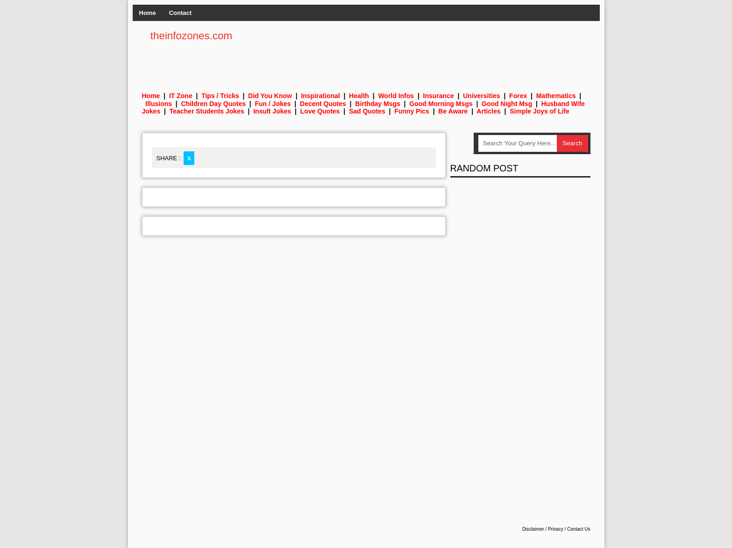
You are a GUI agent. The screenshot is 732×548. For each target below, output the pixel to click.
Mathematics (556, 96)
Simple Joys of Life (539, 111)
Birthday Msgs (377, 103)
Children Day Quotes (213, 103)
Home (147, 12)
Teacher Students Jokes (207, 111)
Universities (481, 96)
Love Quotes (320, 111)
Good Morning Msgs (440, 103)
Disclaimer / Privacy (542, 529)
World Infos (396, 96)
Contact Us (578, 529)
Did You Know (270, 96)
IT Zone (180, 96)
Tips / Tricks (220, 96)
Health (359, 96)
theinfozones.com (191, 36)
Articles (488, 111)
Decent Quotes (323, 103)
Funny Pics (411, 111)
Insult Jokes (272, 111)
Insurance (438, 96)
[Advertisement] (420, 51)
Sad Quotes (367, 111)
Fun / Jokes (273, 103)
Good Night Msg (507, 103)
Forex (518, 96)
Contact (180, 12)
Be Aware (453, 111)
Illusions (158, 103)
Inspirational (320, 96)
